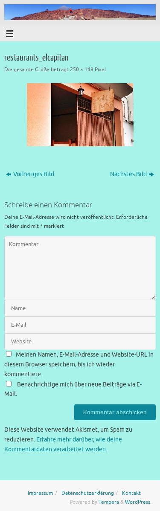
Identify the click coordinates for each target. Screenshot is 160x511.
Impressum (40, 493)
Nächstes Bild (132, 174)
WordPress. (138, 502)
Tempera (109, 502)
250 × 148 (81, 69)
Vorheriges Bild (30, 174)
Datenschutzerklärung (87, 493)
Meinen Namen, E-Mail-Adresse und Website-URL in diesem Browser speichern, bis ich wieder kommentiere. (79, 364)
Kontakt (131, 493)
